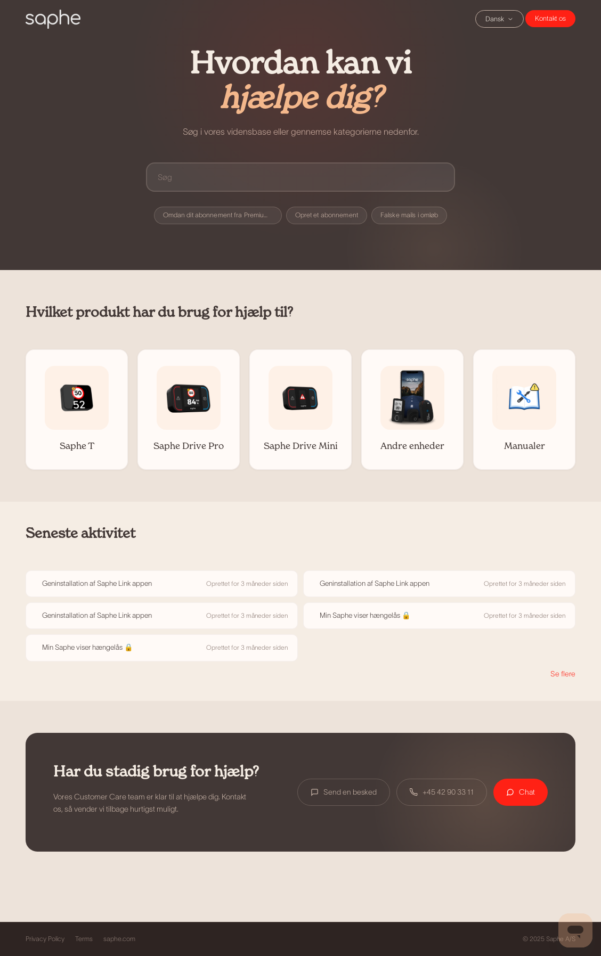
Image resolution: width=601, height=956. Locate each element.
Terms (84, 939)
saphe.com (119, 939)
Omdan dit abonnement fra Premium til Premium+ (222, 215)
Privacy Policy (45, 939)
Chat (550, 18)
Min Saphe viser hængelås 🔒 (365, 615)
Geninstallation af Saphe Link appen (97, 583)
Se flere (562, 673)
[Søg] (300, 177)
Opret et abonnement (326, 215)
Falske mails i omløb (409, 215)
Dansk (499, 19)
